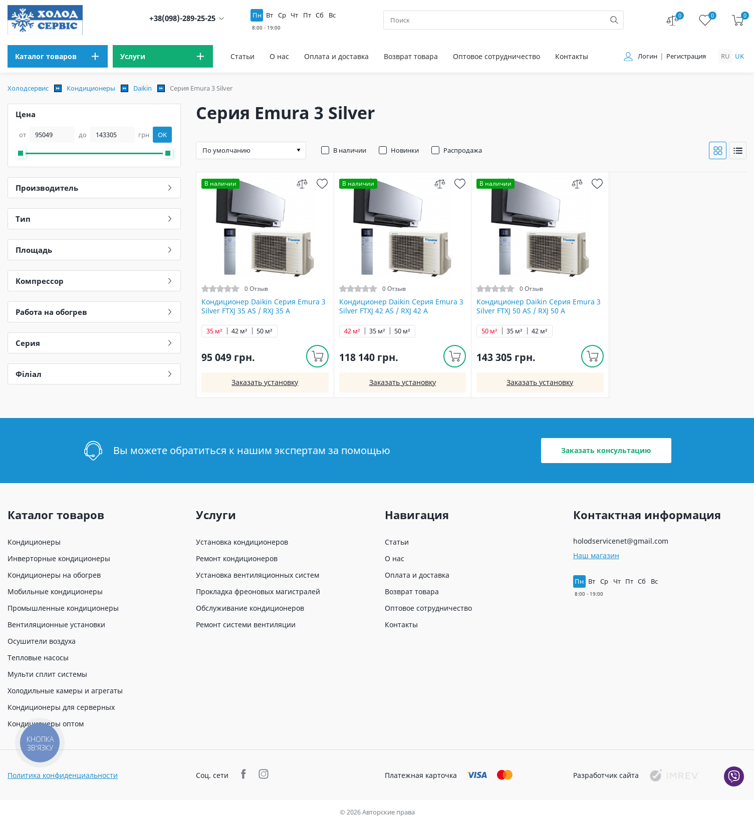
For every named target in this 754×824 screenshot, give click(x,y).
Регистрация (686, 56)
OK (162, 134)
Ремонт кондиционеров (237, 558)
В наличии (349, 150)
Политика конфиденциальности (63, 775)
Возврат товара (411, 56)
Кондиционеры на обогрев (54, 575)
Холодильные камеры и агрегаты (65, 690)
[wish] (322, 183)
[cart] (737, 20)
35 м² (214, 331)
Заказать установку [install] (264, 382)
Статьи (242, 56)
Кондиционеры (91, 88)
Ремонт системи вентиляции (246, 624)
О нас (279, 56)
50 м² (265, 331)
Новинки (405, 150)
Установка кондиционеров (242, 542)
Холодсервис (28, 88)
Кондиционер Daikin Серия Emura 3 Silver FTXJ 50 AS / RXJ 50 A (538, 306)
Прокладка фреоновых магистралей (258, 591)
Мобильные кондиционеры (55, 591)
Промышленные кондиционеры (63, 608)
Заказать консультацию (606, 450)
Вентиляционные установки (56, 624)
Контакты (571, 56)
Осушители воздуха (42, 641)
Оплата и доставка (336, 56)
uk (739, 56)
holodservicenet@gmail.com (620, 541)
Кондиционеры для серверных (61, 707)
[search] (614, 20)
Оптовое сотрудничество (496, 56)
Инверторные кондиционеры (59, 558)
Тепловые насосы (38, 657)
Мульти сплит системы (47, 674)
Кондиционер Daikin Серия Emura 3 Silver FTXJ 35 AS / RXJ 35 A (263, 306)
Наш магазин (596, 555)
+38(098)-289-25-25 (182, 18)
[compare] (302, 183)
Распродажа (462, 150)
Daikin (142, 88)
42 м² (239, 331)
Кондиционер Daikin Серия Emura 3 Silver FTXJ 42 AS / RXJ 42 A (401, 306)
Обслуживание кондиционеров (250, 608)
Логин (647, 56)
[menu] (58, 56)
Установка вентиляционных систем (257, 575)
